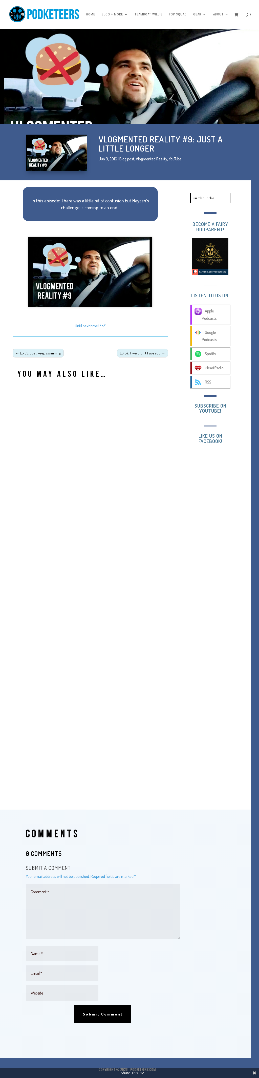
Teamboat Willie (148, 14)
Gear (197, 14)
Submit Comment (103, 1014)
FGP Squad (178, 14)
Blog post (126, 158)
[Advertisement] (221, 564)
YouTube (175, 158)
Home (90, 14)
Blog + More (112, 14)
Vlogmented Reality (151, 158)
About (218, 14)
